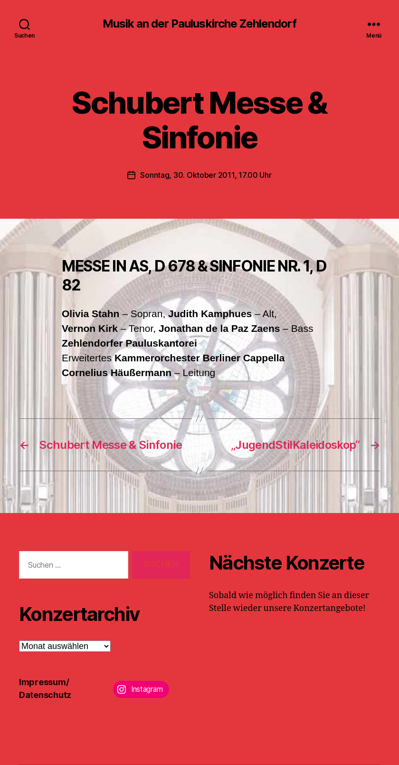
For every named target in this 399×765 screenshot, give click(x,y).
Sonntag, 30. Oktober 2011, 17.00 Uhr (205, 175)
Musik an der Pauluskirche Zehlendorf (199, 23)
